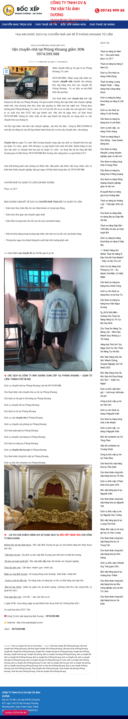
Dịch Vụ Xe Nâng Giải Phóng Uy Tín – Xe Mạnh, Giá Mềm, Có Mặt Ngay (111, 271)
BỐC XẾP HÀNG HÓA (73, 24)
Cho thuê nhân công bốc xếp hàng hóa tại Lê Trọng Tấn (111, 542)
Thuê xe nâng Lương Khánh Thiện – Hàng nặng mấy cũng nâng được (110, 87)
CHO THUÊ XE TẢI (46, 24)
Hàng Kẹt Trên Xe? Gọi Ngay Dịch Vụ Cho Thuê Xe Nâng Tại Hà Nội (111, 348)
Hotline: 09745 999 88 (15, 712)
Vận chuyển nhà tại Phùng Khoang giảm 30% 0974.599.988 (48, 51)
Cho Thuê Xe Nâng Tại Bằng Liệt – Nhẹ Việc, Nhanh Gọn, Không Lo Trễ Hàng (111, 334)
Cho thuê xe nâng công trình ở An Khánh (111, 421)
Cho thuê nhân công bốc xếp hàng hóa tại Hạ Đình (111, 600)
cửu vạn (17, 430)
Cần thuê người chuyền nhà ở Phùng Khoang (44, 649)
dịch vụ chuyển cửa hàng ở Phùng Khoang (59, 654)
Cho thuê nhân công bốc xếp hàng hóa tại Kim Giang (111, 554)
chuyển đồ (8, 651)
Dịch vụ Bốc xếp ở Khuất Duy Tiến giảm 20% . (112, 565)
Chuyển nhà (9, 142)
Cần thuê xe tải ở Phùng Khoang (75, 649)
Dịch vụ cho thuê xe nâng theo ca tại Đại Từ (111, 293)
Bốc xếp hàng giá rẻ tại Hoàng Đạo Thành (111, 573)
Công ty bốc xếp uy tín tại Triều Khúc (111, 456)
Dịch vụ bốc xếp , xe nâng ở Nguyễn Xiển (110, 430)
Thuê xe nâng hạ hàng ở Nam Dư (111, 66)
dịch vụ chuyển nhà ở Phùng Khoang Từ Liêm (28, 663)
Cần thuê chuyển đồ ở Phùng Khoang (64, 646)
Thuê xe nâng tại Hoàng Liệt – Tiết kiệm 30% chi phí (111, 204)
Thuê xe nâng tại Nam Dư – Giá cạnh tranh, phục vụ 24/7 (110, 55)
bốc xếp (42, 561)
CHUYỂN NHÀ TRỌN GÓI (17, 24)
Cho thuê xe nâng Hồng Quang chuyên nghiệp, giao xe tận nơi (111, 183)
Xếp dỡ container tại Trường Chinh (110, 447)
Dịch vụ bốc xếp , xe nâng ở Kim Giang (110, 130)
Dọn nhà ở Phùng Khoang (21, 668)
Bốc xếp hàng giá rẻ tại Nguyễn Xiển (111, 492)
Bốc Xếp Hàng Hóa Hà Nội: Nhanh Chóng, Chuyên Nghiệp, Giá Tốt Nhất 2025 (111, 362)
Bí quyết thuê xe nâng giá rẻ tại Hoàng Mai (110, 193)
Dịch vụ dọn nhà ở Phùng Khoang (52, 666)
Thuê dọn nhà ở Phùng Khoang (23, 671)
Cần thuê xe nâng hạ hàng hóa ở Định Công (110, 284)
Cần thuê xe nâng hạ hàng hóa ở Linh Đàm (110, 121)
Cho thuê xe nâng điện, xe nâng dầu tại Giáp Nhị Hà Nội (112, 216)
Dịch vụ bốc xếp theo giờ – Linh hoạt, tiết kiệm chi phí (112, 392)
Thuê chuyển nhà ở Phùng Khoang (45, 668)
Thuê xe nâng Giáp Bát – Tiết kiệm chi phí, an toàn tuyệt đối (112, 229)
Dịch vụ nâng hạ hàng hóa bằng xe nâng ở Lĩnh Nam (112, 101)
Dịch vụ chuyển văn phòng (80, 663)
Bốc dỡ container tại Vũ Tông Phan (111, 438)
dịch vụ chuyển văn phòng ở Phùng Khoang (21, 666)
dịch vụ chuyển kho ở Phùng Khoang (47, 657)
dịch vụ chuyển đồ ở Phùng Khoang (18, 657)
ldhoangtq (62, 62)
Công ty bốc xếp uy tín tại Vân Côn (111, 403)
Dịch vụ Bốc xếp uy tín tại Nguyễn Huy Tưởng (111, 513)
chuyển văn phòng (35, 654)
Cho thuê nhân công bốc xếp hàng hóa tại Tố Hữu (112, 474)
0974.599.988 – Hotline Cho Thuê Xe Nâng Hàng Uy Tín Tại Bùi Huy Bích (110, 317)
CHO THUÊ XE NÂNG (102, 24)
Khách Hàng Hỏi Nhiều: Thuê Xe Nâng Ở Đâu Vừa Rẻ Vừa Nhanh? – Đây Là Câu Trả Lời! (112, 255)
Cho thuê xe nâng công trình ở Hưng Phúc (111, 163)
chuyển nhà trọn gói (21, 450)
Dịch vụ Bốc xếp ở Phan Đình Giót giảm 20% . (111, 483)
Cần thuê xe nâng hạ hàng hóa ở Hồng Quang (111, 172)
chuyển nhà (77, 98)
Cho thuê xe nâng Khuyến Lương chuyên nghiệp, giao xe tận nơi (111, 153)
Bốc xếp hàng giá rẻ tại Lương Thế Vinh (111, 522)
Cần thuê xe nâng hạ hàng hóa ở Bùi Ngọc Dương (110, 303)
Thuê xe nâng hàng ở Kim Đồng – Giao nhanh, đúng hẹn (111, 140)
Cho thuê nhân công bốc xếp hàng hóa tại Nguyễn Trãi (112, 502)
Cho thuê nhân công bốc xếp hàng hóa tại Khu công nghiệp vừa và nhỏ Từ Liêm (111, 586)
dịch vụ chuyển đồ (84, 654)
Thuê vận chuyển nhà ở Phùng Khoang (51, 671)
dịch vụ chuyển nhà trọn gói (58, 663)
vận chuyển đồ (25, 253)
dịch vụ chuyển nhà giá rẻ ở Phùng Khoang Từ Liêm (46, 660)
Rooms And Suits (57, 45)
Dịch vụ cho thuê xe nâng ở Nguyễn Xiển (109, 412)
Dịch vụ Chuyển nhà (69, 657)
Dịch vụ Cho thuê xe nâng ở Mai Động (109, 74)
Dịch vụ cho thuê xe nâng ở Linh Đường (109, 112)
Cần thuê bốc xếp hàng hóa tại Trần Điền (111, 465)
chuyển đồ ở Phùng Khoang (24, 651)
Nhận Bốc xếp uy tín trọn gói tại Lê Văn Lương (112, 531)
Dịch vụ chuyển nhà (40, 45)
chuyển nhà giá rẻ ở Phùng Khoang (59, 651)
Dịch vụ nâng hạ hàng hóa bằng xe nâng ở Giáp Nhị (112, 241)
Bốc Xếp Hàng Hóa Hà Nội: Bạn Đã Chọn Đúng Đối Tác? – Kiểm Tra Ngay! (111, 378)
